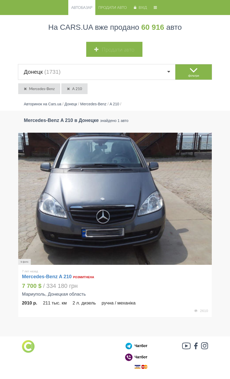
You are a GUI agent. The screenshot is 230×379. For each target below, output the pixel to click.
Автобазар (81, 7)
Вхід (140, 7)
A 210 (74, 88)
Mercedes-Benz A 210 (47, 276)
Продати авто (112, 7)
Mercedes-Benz (39, 88)
